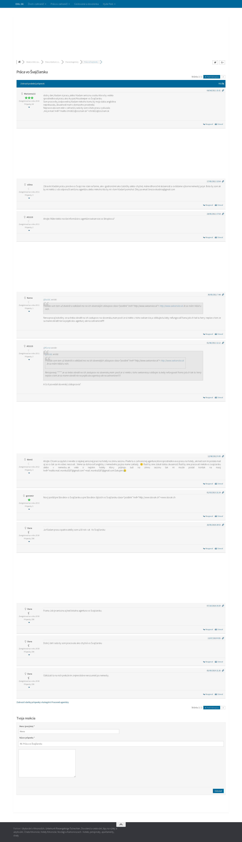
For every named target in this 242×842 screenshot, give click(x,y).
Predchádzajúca (212, 77)
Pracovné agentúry (71, 62)
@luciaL (47, 299)
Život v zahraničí (36, 3)
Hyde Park (108, 3)
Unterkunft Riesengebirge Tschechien (63, 828)
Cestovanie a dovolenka (86, 3)
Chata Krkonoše (32, 831)
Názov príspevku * (27, 737)
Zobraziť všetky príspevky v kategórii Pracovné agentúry (43, 702)
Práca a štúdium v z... (52, 62)
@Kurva (47, 347)
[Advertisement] (121, 31)
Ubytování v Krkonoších (33, 828)
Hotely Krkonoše (48, 831)
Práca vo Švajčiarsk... (91, 62)
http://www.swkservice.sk (171, 305)
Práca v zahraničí (59, 3)
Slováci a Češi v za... (32, 62)
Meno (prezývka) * (27, 726)
